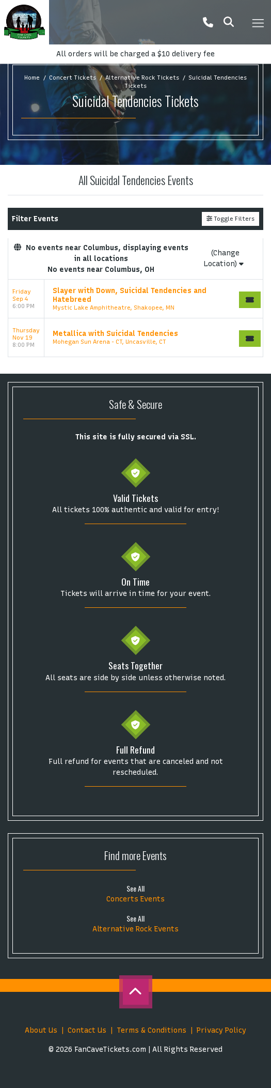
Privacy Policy (221, 1030)
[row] (135, 299)
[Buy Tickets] (250, 300)
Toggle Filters (230, 218)
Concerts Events (135, 899)
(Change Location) (224, 258)
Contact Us (87, 1030)
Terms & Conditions (151, 1030)
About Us (41, 1030)
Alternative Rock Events (135, 929)
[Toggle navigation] (257, 22)
